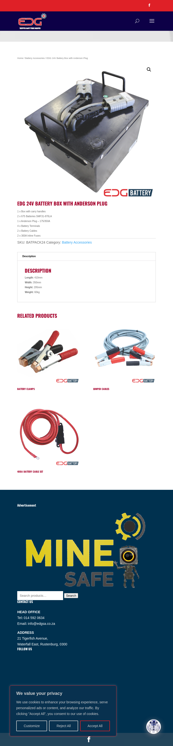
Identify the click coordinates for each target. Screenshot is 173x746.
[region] (63, 710)
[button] (149, 69)
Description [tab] (29, 256)
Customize (32, 726)
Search (71, 595)
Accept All (95, 726)
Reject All (64, 726)
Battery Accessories (35, 58)
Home (20, 58)
